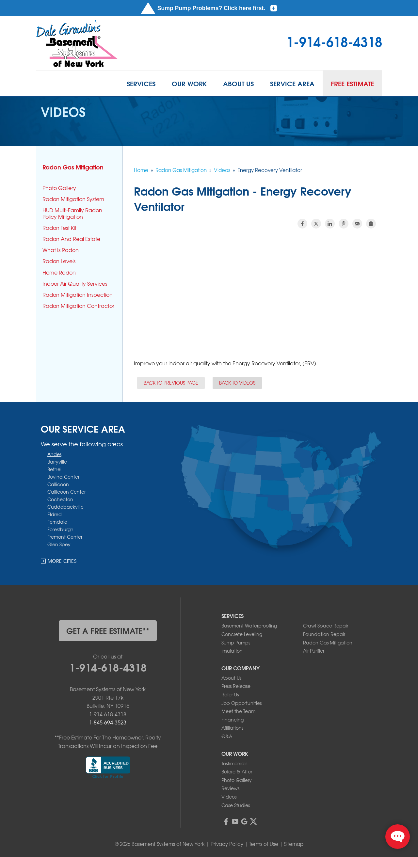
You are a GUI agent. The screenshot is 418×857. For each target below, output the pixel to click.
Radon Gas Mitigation (73, 166)
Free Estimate (352, 83)
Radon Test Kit (59, 228)
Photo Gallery (59, 188)
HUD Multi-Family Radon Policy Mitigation (72, 213)
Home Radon (59, 272)
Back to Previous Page (171, 382)
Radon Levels (58, 261)
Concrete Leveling (241, 634)
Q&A (226, 736)
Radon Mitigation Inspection (77, 295)
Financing (232, 719)
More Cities (62, 561)
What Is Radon (60, 250)
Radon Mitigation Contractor (78, 306)
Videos (228, 796)
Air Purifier (313, 650)
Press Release (235, 686)
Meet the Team (238, 711)
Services (141, 83)
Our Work (189, 83)
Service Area (292, 83)
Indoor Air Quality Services (74, 283)
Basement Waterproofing (249, 625)
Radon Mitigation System (73, 199)
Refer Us (230, 694)
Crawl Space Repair (325, 625)
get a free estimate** (108, 630)
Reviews (230, 788)
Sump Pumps (235, 642)
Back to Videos (237, 382)
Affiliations (232, 727)
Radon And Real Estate (71, 239)
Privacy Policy (227, 844)
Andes (54, 454)
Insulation (232, 650)
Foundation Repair (324, 634)
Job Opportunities (241, 703)
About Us (238, 83)
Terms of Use (263, 844)
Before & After (236, 771)
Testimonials (234, 763)
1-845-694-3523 (107, 722)
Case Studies (235, 805)
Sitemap (293, 844)
